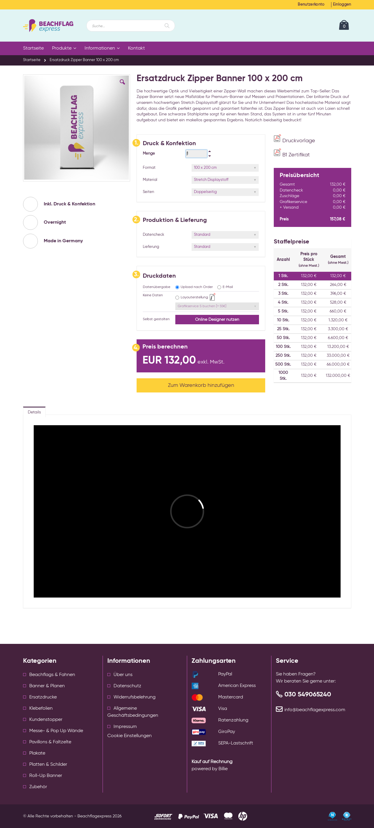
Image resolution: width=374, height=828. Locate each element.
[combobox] (130, 26)
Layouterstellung (194, 297)
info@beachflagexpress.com (314, 710)
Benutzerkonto (311, 4)
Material (150, 180)
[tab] (34, 410)
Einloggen (342, 4)
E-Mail (228, 287)
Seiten (148, 192)
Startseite (32, 60)
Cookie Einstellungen (129, 736)
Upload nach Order (197, 287)
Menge (149, 154)
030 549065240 (307, 694)
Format (149, 168)
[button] (122, 86)
